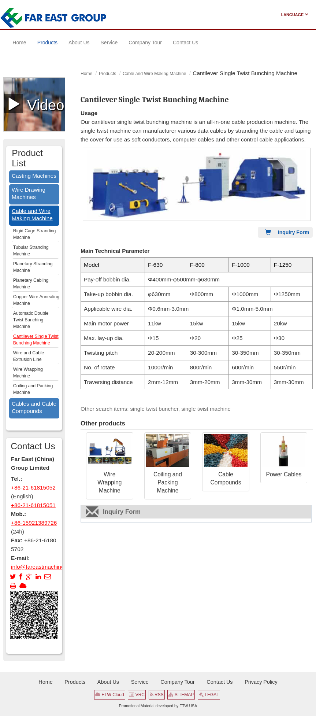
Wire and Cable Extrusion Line (28, 356)
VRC (137, 694)
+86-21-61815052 (33, 487)
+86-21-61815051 (33, 505)
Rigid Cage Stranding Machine (34, 234)
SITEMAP (181, 694)
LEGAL (209, 694)
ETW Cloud (109, 694)
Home (86, 73)
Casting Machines (34, 176)
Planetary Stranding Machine (33, 267)
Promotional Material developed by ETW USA (158, 706)
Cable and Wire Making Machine (154, 73)
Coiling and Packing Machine (167, 482)
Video (34, 103)
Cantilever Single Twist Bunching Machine (36, 340)
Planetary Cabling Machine (31, 283)
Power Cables (284, 474)
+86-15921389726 (34, 523)
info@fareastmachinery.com (46, 567)
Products (107, 73)
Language (294, 14)
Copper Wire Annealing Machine (36, 300)
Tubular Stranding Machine (31, 250)
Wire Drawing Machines (28, 193)
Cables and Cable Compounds (34, 407)
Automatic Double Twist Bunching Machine (31, 320)
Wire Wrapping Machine (109, 482)
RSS (157, 694)
